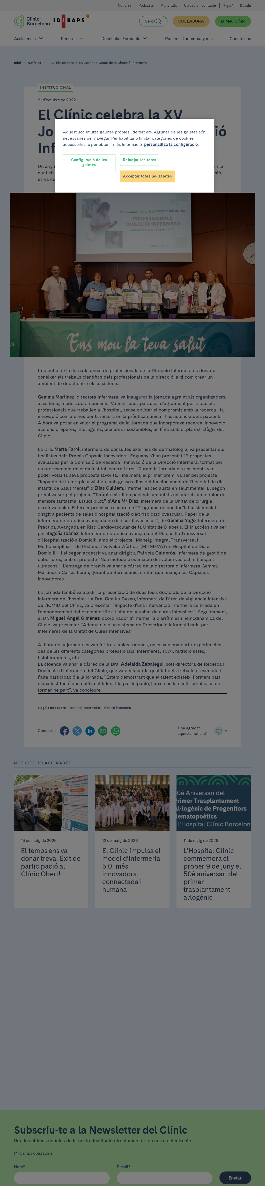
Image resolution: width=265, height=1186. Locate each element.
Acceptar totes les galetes (147, 176)
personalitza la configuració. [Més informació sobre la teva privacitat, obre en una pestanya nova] (171, 144)
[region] (134, 156)
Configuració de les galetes (89, 162)
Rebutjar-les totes (139, 160)
